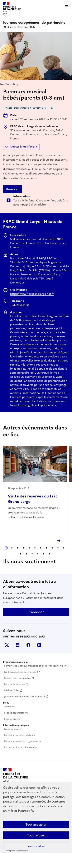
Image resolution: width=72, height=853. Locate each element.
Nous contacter (13, 729)
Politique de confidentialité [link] (17, 850)
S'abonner (36, 612)
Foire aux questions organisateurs (22, 741)
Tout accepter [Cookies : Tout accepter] (36, 824)
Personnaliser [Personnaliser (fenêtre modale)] (36, 846)
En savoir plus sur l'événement (20, 747)
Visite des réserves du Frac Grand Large (33, 498)
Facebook (28, 645)
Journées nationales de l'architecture (24, 696)
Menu (66, 5)
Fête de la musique (14, 684)
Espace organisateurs (16, 713)
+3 (52, 108)
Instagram (39, 645)
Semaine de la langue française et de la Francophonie (33, 666)
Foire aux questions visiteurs (19, 735)
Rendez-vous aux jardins (17, 678)
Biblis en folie (11, 690)
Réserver (12, 189)
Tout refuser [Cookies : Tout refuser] (36, 835)
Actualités (9, 706)
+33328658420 (19, 305)
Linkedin (18, 645)
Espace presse (12, 719)
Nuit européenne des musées (20, 672)
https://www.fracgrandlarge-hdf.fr (32, 294)
